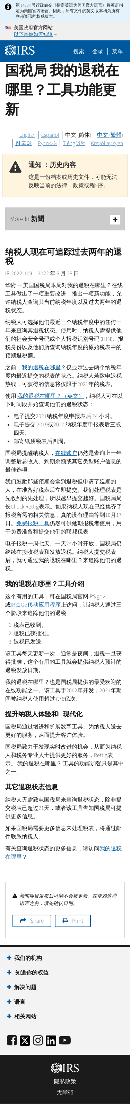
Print (77, 921)
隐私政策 (65, 1081)
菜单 (117, 51)
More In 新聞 (65, 219)
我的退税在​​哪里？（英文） (50, 396)
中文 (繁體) (110, 135)
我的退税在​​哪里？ (44, 367)
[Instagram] (38, 1040)
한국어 (23, 143)
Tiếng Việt (74, 143)
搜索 (78, 51)
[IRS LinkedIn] (51, 1042)
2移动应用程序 (36, 605)
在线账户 (66, 453)
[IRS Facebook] (12, 1040)
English (27, 135)
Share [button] (37, 921)
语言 (19, 1002)
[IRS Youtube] (65, 1040)
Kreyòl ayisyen (107, 143)
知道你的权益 (31, 973)
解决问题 (25, 987)
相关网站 (25, 1016)
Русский (47, 143)
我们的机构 (28, 958)
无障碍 (65, 1092)
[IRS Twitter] (25, 1042)
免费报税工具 (33, 523)
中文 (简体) (78, 135)
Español (50, 135)
